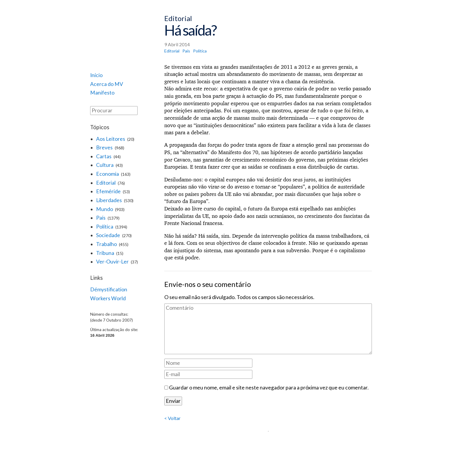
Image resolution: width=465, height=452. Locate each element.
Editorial (106, 183)
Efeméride (108, 191)
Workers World (108, 298)
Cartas (104, 156)
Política (104, 226)
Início (96, 75)
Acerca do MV (106, 84)
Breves (104, 147)
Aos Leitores (110, 139)
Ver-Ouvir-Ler (112, 261)
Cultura (105, 165)
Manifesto (102, 93)
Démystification (108, 289)
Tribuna (105, 253)
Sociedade (108, 235)
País (101, 218)
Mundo (104, 209)
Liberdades (109, 200)
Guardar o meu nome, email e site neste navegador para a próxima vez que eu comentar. (269, 387)
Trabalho (106, 244)
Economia (107, 174)
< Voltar (172, 418)
